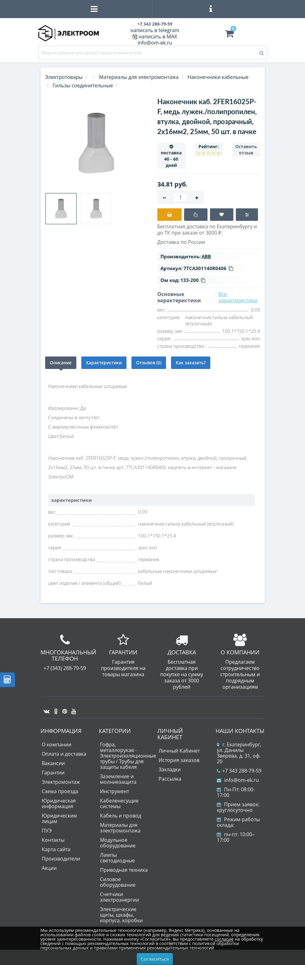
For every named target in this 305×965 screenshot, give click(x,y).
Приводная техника (124, 869)
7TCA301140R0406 (208, 268)
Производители (61, 858)
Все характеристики (237, 297)
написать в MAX (158, 36)
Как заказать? (191, 363)
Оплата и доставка (64, 753)
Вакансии (53, 763)
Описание (61, 363)
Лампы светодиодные (117, 857)
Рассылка (170, 778)
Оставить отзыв (246, 149)
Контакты (53, 839)
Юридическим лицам (59, 818)
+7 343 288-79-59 (239, 770)
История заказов (179, 760)
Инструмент (114, 791)
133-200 (192, 280)
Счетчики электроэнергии (119, 897)
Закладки (170, 769)
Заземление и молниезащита (118, 779)
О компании (56, 744)
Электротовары (64, 77)
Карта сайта (56, 849)
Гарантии (53, 772)
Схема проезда (60, 791)
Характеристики (104, 363)
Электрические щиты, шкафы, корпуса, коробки (121, 915)
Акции (49, 868)
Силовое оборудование (118, 882)
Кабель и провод (120, 815)
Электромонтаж (61, 781)
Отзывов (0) (148, 363)
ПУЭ (47, 830)
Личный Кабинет (179, 750)
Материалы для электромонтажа (120, 828)
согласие (224, 939)
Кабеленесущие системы (119, 803)
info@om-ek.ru (155, 42)
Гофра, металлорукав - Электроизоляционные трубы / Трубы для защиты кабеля (128, 755)
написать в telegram (155, 30)
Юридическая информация (59, 803)
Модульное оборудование (118, 842)
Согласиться (155, 959)
